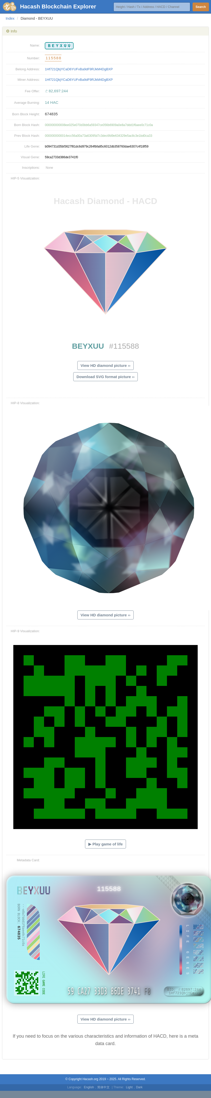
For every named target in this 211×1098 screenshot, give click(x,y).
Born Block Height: (26, 114)
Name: (35, 45)
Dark (139, 1087)
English (89, 1087)
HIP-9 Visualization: (25, 631)
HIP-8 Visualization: (25, 403)
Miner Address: (29, 80)
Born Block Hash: (27, 125)
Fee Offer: (32, 91)
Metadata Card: (28, 860)
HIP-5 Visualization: (25, 178)
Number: (33, 58)
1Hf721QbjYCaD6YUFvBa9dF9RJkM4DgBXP (79, 69)
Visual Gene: (30, 157)
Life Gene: (32, 146)
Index (10, 18)
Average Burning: (27, 103)
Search (201, 7)
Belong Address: (28, 69)
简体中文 (103, 1087)
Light (129, 1087)
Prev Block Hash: (27, 136)
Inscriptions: (31, 167)
